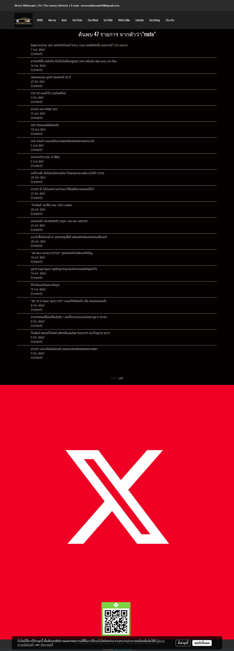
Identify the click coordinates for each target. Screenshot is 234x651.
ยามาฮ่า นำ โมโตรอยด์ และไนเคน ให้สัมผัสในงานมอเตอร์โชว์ (62, 189)
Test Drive (77, 20)
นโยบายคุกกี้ (46, 644)
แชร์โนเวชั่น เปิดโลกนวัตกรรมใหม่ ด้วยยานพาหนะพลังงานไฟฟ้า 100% (67, 173)
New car (52, 20)
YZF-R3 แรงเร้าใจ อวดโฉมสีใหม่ (48, 93)
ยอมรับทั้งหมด (202, 643)
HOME (40, 20)
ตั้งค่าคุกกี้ (183, 643)
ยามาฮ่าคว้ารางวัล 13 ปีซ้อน (45, 157)
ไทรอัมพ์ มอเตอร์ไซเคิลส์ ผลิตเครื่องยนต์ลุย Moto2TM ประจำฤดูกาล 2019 (71, 333)
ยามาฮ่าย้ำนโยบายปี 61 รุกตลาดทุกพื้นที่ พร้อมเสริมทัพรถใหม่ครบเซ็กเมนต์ (69, 237)
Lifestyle (140, 20)
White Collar (124, 20)
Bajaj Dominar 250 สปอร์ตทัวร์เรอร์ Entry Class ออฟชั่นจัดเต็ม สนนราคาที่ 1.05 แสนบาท (79, 45)
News (64, 20)
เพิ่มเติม (170, 20)
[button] (180, 20)
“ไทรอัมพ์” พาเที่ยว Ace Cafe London (51, 205)
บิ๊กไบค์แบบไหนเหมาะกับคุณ (45, 285)
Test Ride (108, 20)
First (113, 378)
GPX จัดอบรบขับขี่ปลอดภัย (45, 125)
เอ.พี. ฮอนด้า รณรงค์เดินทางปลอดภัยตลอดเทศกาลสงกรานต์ (62, 141)
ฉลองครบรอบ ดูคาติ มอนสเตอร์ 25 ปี (51, 77)
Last (120, 378)
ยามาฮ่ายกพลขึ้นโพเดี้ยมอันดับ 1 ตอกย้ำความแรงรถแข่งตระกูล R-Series (69, 317)
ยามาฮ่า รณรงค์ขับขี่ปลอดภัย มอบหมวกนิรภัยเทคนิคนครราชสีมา (64, 349)
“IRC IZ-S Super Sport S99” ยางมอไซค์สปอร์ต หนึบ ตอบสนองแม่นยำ (68, 301)
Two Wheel (93, 20)
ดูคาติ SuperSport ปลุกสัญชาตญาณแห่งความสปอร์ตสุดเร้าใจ (64, 269)
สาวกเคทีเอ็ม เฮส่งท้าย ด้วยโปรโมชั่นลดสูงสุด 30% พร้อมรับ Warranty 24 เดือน (74, 61)
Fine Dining (154, 20)
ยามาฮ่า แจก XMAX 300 (44, 109)
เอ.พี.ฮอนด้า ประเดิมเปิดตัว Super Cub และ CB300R (59, 221)
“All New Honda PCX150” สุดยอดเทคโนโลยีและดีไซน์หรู (61, 253)
